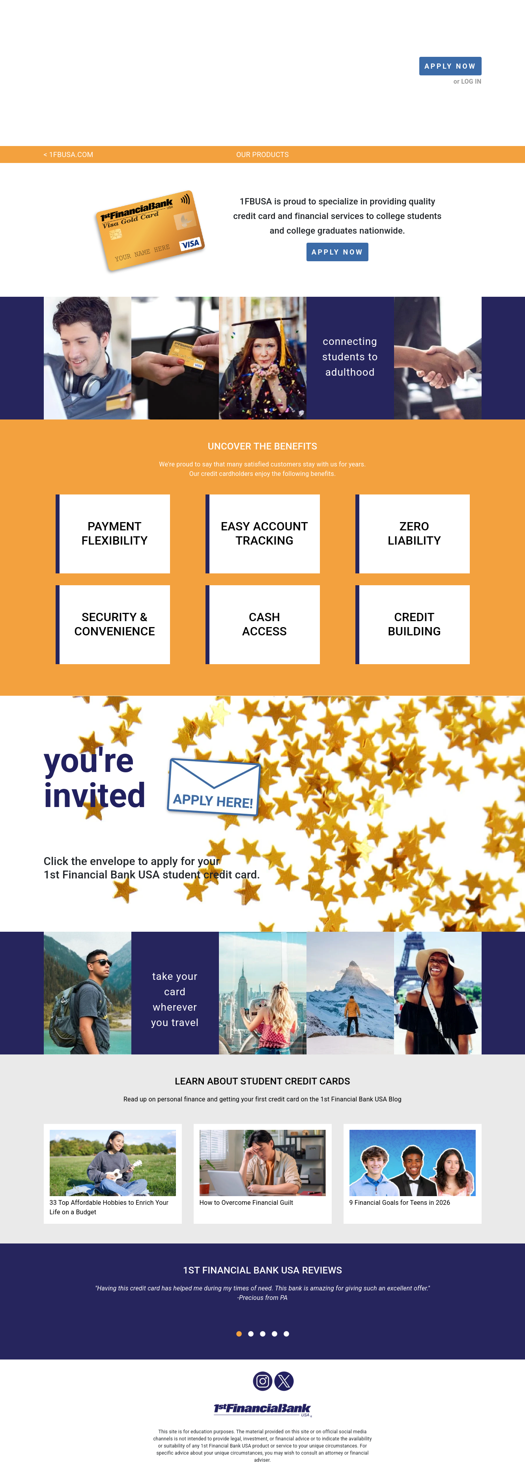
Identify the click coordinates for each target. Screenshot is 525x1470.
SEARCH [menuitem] (445, 1461)
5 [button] (286, 1231)
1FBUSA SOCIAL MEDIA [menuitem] (296, 1461)
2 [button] (251, 1231)
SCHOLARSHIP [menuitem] (240, 1461)
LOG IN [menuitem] (117, 1461)
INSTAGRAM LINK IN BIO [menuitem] (395, 1461)
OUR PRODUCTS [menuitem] (192, 1461)
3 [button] (263, 1231)
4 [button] (274, 1231)
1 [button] (239, 1231)
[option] (263, 1183)
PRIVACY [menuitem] (345, 1461)
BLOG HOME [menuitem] (85, 1461)
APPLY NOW (450, 14)
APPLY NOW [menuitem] (149, 1461)
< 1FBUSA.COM (68, 51)
